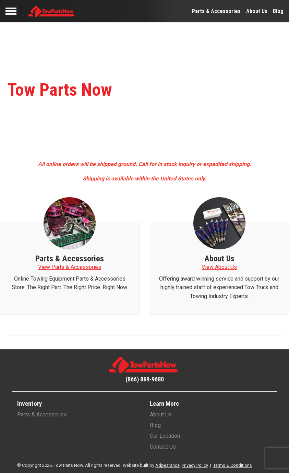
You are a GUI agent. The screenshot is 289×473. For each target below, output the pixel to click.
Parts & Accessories (216, 11)
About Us (256, 11)
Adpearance (167, 465)
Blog (278, 11)
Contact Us (163, 447)
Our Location (165, 436)
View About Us (219, 267)
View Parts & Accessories (69, 267)
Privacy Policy (195, 465)
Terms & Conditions (232, 465)
